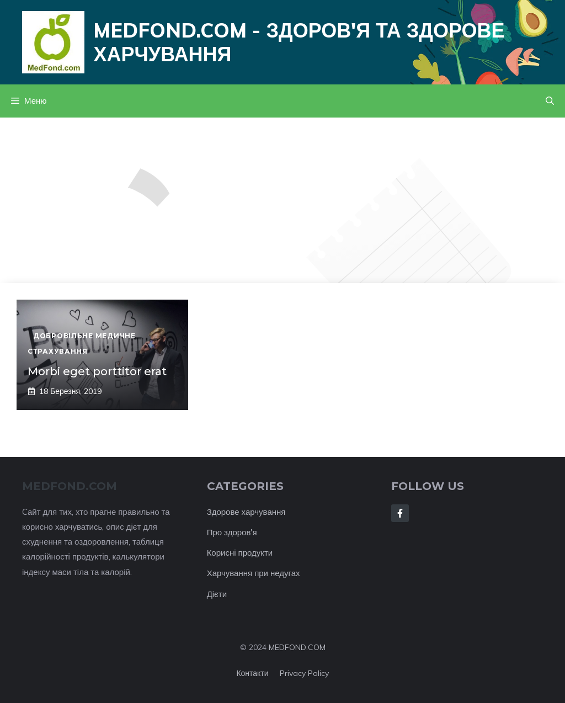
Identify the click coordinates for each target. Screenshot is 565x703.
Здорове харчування (246, 512)
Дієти (217, 594)
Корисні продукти (240, 552)
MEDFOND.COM (297, 647)
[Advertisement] (282, 200)
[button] (550, 101)
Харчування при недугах (253, 573)
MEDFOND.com (69, 486)
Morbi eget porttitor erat (97, 371)
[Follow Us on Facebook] (400, 513)
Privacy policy (304, 673)
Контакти (252, 673)
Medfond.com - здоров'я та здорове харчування (298, 42)
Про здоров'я (232, 532)
